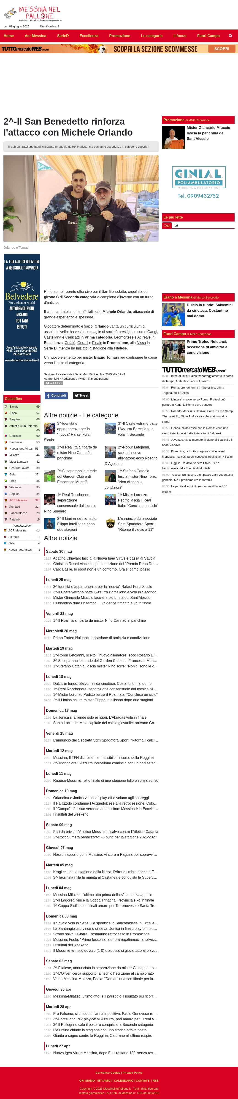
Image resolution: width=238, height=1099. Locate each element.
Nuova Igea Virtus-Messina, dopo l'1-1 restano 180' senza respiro (106, 1053)
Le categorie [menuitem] (151, 36)
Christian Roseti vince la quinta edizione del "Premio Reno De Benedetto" (113, 564)
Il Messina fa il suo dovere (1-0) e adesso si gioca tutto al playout (106, 950)
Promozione (173, 120)
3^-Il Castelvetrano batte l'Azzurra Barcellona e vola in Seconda (138, 428)
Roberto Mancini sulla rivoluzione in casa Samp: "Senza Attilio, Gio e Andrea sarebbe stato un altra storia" (197, 416)
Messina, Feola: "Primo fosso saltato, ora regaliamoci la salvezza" (106, 940)
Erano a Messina (177, 297)
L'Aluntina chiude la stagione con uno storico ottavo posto (100, 1030)
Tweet (82, 396)
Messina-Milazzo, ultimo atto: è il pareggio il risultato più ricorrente (106, 996)
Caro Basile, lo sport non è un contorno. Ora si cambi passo (101, 569)
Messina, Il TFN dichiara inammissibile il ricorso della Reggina (103, 758)
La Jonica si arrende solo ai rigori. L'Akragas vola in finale (100, 717)
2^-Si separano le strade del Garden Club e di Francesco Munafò (77, 476)
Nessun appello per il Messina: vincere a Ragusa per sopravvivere (107, 854)
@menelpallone (98, 378)
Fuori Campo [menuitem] (208, 36)
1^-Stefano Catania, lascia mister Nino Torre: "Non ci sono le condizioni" (111, 666)
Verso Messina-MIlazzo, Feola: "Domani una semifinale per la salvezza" (111, 979)
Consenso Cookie (107, 1072)
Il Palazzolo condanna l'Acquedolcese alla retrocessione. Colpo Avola (109, 803)
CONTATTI (143, 1080)
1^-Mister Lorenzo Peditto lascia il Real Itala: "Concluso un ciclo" (138, 500)
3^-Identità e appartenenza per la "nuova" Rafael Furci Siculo (102, 587)
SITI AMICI (104, 1080)
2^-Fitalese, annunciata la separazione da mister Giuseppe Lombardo (109, 968)
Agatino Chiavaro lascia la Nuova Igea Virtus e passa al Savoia (104, 558)
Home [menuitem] (9, 36)
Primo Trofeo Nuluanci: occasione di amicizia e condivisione (101, 638)
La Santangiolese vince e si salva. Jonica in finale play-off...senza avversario (115, 929)
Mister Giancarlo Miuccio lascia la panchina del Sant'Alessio (102, 598)
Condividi (56, 396)
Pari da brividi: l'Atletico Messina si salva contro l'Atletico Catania (105, 832)
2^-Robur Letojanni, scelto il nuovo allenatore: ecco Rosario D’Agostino (111, 655)
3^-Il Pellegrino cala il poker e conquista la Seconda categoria (103, 1025)
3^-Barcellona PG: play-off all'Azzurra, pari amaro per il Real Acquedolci (111, 1019)
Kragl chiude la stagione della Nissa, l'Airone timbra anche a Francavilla (111, 872)
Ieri (176, 225)
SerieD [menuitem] (63, 36)
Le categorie (64, 374)
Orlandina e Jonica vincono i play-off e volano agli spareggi (101, 798)
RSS (156, 1080)
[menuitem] (230, 36)
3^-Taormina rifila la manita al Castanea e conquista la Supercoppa (107, 877)
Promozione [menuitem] (119, 36)
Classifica (13, 399)
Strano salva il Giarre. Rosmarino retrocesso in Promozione (101, 934)
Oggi (167, 225)
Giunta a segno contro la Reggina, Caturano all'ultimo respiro (102, 1036)
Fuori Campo (174, 334)
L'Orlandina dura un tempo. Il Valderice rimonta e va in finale (102, 603)
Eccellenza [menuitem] (89, 36)
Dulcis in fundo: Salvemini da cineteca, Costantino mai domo (102, 684)
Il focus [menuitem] (179, 36)
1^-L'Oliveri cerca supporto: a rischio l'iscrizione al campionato (103, 973)
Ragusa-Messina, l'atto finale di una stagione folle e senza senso (105, 780)
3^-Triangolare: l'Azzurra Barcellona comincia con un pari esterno (106, 763)
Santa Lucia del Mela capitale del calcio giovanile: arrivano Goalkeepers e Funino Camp (124, 723)
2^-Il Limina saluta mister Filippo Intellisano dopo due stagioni (77, 524)
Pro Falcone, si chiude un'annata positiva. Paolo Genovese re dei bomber (113, 1014)
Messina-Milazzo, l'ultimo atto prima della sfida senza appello (102, 895)
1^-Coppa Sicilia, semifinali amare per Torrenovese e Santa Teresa (107, 906)
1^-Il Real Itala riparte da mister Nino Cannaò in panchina (77, 452)
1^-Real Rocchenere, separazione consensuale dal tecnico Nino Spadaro (112, 689)
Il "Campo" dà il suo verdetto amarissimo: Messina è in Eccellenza (106, 809)
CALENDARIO (123, 1080)
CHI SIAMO (87, 1080)
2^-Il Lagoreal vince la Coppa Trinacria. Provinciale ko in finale (103, 900)
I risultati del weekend (71, 814)
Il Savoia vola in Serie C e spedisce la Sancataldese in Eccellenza (106, 923)
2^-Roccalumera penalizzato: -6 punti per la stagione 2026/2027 (105, 837)
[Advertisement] (198, 261)
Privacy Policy (133, 1072)
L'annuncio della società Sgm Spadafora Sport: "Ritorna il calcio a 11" (137, 524)
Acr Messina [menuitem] (35, 36)
